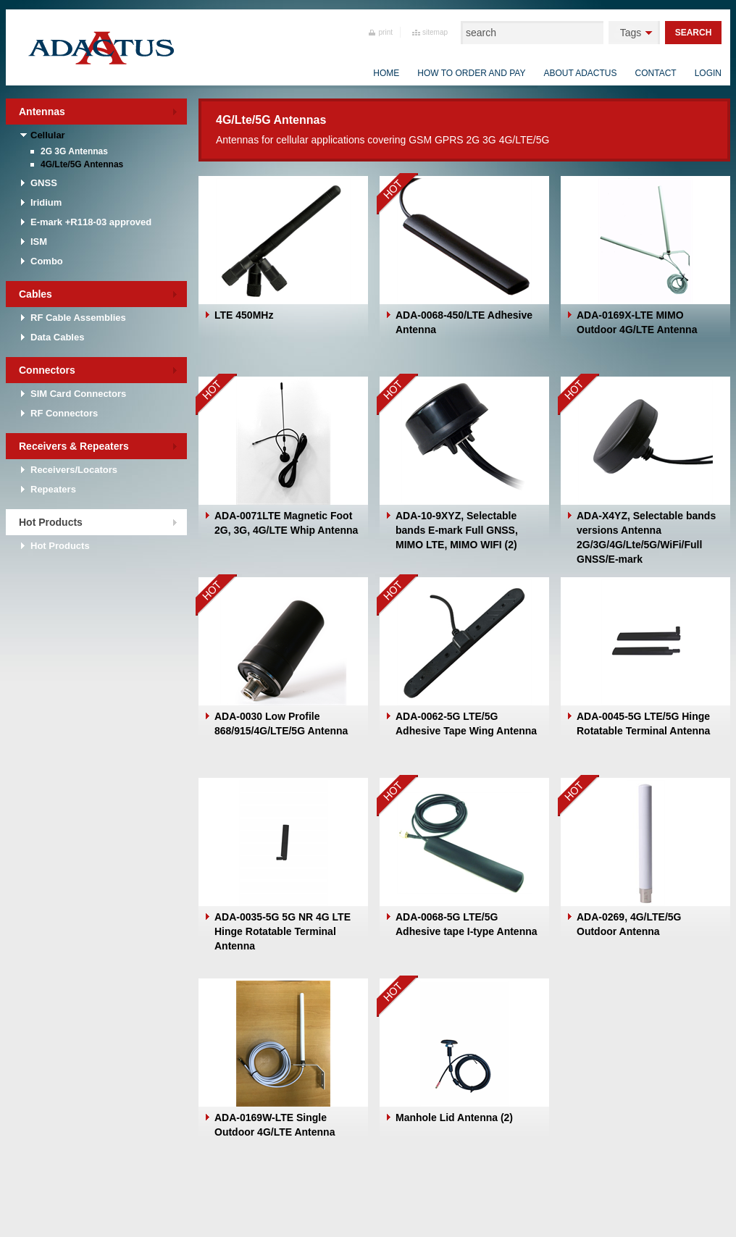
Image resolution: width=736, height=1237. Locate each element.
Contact (656, 73)
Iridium (46, 202)
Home (386, 73)
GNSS (43, 182)
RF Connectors (64, 413)
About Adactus (579, 73)
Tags (631, 32)
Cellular (47, 135)
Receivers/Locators (73, 469)
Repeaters (53, 489)
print (386, 32)
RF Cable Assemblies (78, 317)
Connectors (47, 370)
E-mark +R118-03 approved (90, 222)
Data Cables (57, 337)
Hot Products (51, 522)
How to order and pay (471, 73)
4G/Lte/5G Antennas (82, 164)
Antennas (42, 111)
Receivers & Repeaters (74, 446)
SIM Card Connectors (78, 393)
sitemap (435, 32)
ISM (38, 241)
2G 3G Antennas (74, 151)
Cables (35, 294)
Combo (46, 261)
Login (708, 73)
